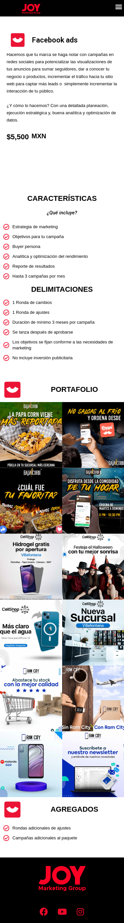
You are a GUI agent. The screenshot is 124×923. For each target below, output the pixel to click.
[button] (118, 6)
